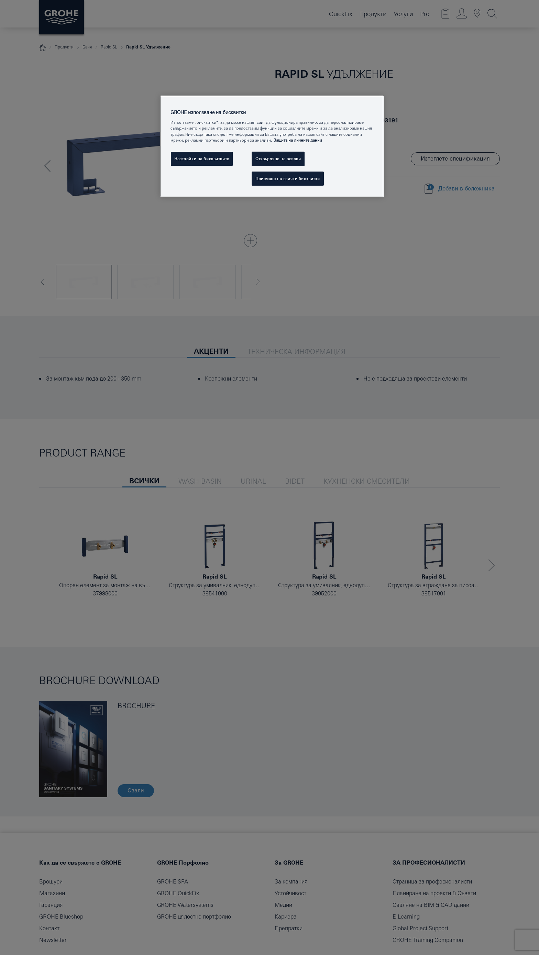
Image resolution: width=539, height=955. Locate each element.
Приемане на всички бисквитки (287, 178)
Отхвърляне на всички (278, 158)
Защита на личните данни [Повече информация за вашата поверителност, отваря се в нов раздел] (298, 140)
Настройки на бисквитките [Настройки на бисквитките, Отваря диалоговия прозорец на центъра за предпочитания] (201, 158)
